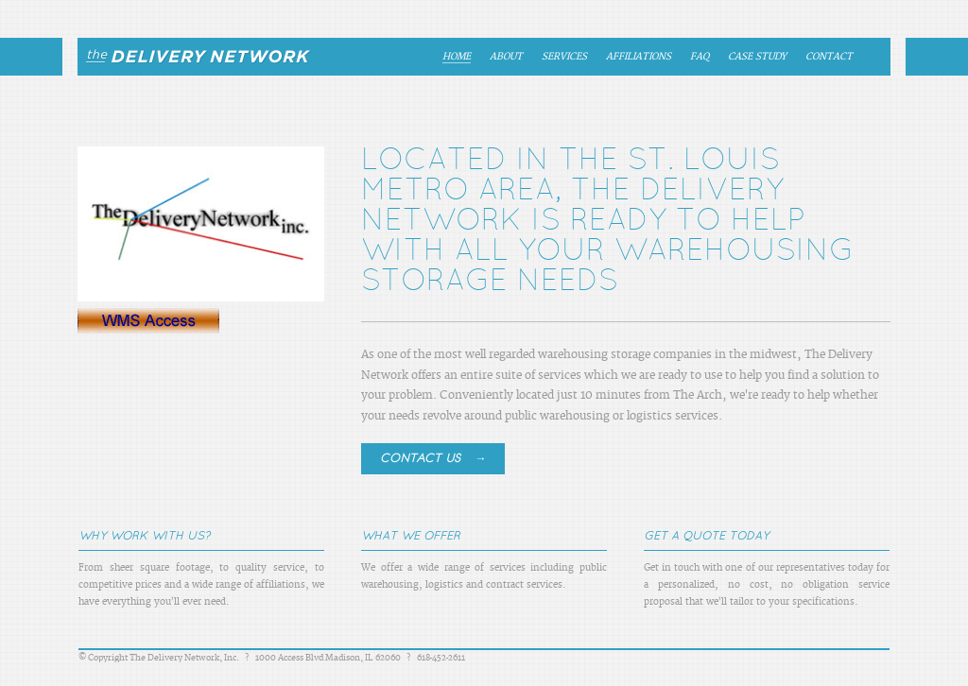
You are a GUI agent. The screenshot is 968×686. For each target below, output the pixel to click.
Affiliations (638, 57)
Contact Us (433, 458)
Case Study (757, 57)
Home (456, 57)
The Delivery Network (190, 57)
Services (564, 57)
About (506, 57)
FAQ (699, 57)
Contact (829, 57)
